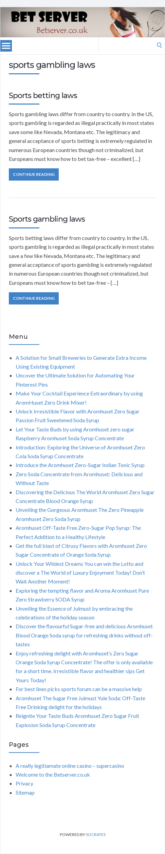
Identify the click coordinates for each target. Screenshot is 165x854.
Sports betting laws (43, 95)
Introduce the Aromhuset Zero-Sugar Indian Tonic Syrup (80, 465)
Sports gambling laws (47, 219)
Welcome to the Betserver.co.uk (53, 774)
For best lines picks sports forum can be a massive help (79, 689)
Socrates (96, 834)
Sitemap (25, 792)
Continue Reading (34, 174)
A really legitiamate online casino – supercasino (70, 765)
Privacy (24, 783)
